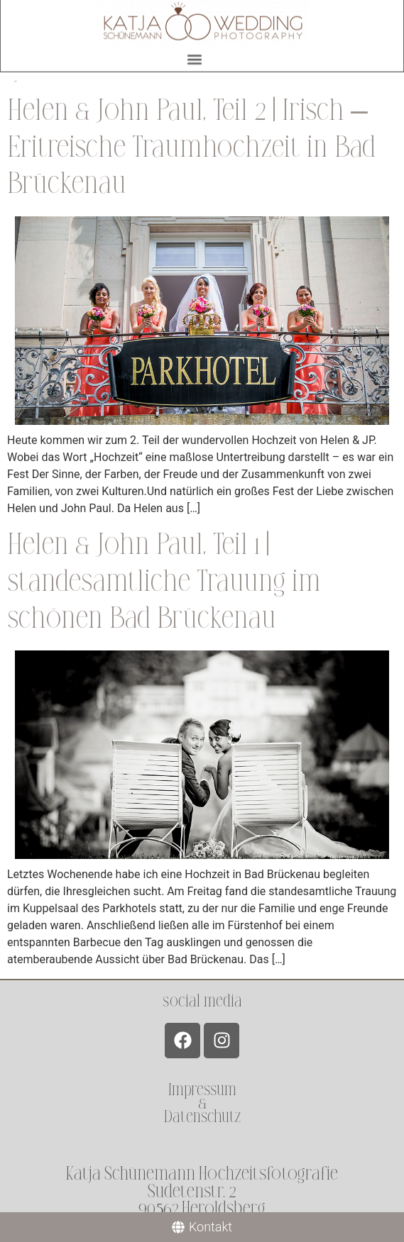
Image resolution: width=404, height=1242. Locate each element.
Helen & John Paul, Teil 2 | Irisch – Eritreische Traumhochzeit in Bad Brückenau (191, 147)
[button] (195, 57)
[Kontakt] (202, 1227)
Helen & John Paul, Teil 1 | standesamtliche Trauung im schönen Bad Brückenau (164, 581)
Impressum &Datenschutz (202, 1103)
